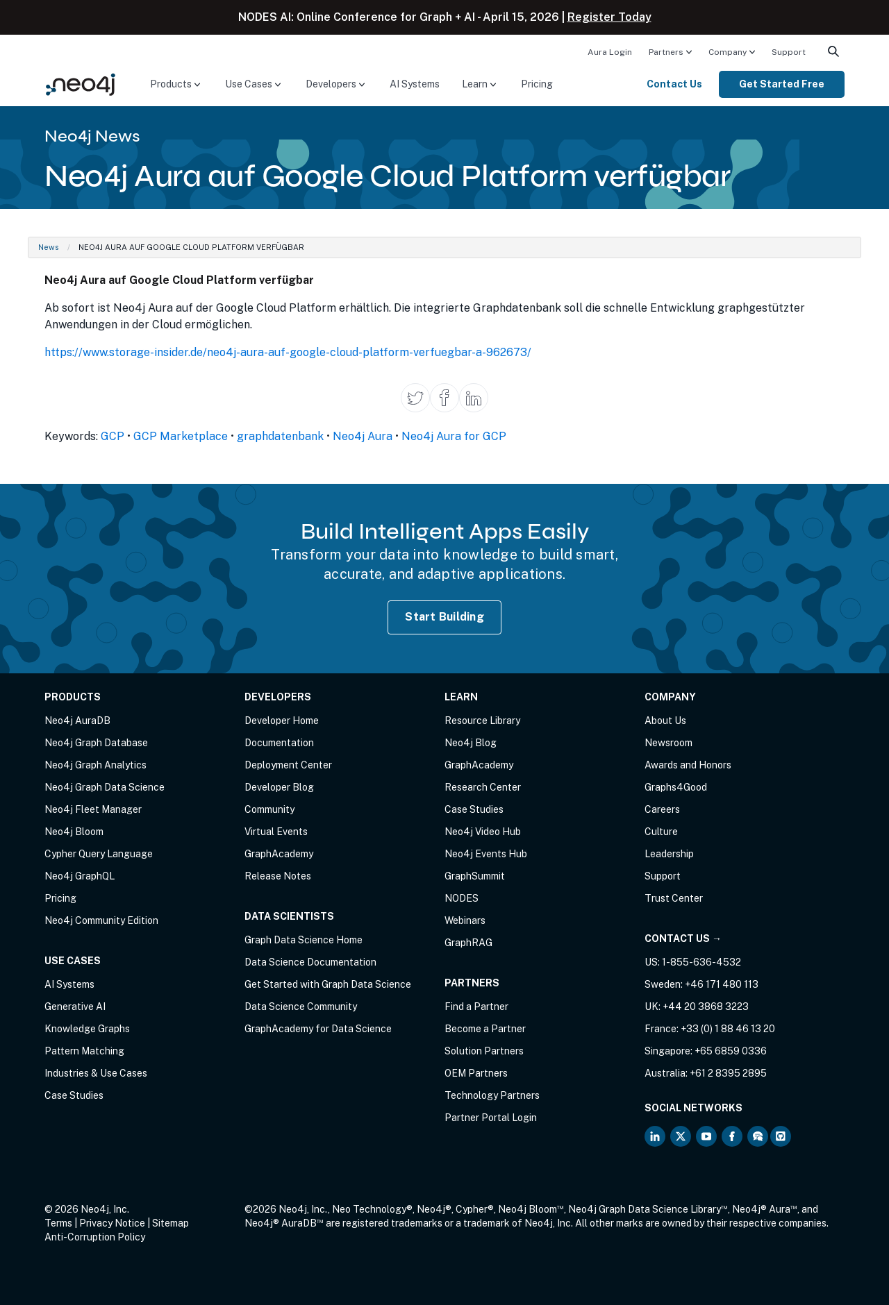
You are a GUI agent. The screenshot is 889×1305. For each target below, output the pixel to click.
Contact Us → (683, 938)
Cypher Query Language (98, 853)
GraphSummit (474, 876)
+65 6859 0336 (731, 1050)
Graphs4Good (676, 787)
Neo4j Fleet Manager (93, 809)
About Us (665, 720)
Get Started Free (781, 84)
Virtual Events (276, 831)
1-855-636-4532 (701, 962)
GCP (112, 436)
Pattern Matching (84, 1050)
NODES (461, 898)
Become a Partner (485, 1028)
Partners (666, 52)
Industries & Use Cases (95, 1073)
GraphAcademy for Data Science (318, 1028)
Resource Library (482, 720)
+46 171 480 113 (721, 984)
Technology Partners (492, 1095)
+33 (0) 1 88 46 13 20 (728, 1028)
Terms (58, 1223)
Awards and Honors (688, 765)
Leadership (669, 853)
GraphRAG (468, 942)
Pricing (537, 84)
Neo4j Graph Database (96, 742)
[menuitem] (610, 51)
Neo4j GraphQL (79, 876)
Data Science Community (300, 1006)
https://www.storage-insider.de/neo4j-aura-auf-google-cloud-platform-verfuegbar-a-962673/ (287, 352)
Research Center (482, 787)
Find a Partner (476, 1006)
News (48, 247)
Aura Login (610, 52)
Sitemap (170, 1223)
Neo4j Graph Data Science (104, 787)
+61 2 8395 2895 (728, 1073)
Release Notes (277, 876)
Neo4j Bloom (73, 831)
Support (789, 52)
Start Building (444, 616)
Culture (661, 831)
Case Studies (73, 1095)
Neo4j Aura (362, 436)
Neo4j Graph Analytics (95, 765)
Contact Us (674, 84)
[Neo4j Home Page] (80, 83)
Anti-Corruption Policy (94, 1237)
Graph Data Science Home (303, 939)
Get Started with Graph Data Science (327, 984)
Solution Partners (484, 1050)
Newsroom (668, 742)
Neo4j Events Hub (485, 853)
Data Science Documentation (310, 962)
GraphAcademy (278, 853)
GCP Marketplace (180, 436)
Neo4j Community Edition (101, 920)
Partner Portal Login (490, 1117)
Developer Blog (279, 787)
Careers (662, 809)
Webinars (464, 920)
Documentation (279, 742)
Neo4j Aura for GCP (453, 436)
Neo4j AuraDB (77, 720)
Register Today (609, 17)
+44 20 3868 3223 (706, 1006)
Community (269, 809)
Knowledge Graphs (87, 1028)
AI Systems (415, 84)
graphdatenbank (280, 436)
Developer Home (281, 720)
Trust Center (674, 898)
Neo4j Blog (470, 742)
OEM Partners (476, 1073)
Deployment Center (288, 765)
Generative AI (75, 1006)
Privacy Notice (112, 1223)
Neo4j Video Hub (482, 831)
